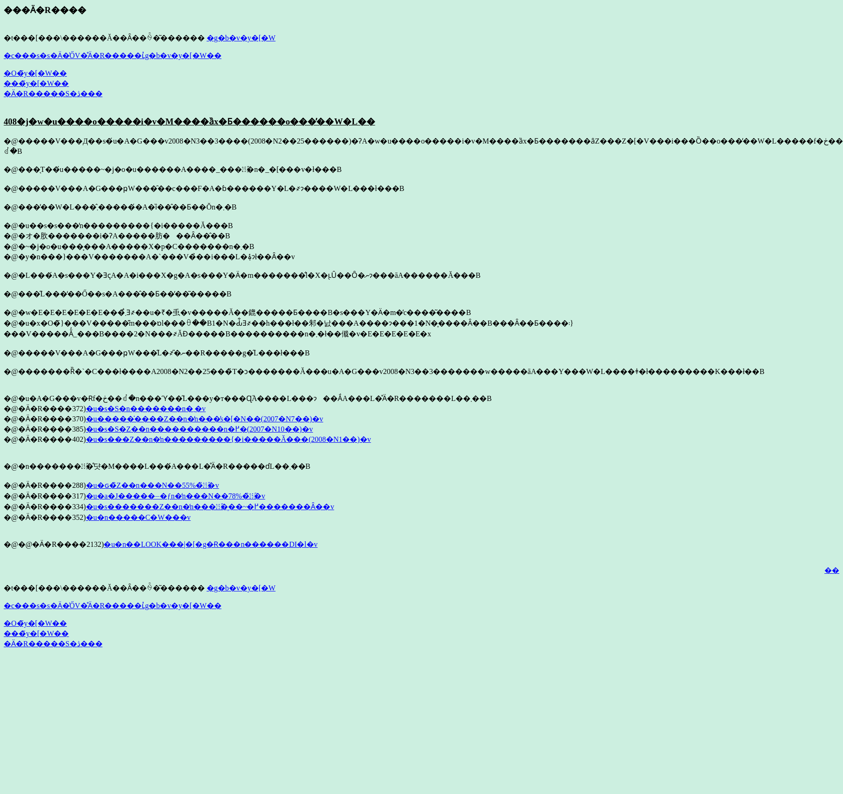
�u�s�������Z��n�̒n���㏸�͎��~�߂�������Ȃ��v (210, 507)
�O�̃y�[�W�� (35, 73)
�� (831, 570)
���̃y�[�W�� (36, 83)
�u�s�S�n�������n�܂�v (146, 409)
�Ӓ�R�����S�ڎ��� (53, 94)
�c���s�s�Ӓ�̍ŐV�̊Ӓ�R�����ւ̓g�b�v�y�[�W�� (113, 55)
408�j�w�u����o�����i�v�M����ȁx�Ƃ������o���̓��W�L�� (189, 121)
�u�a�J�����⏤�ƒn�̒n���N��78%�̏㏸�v (175, 496)
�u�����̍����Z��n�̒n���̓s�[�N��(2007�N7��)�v (204, 419)
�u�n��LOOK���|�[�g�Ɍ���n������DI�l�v (210, 544)
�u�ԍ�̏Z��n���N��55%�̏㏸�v (152, 485)
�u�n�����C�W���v (138, 517)
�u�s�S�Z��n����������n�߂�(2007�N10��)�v (199, 429)
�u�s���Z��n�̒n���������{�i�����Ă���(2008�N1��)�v (228, 439)
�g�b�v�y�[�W (241, 38)
